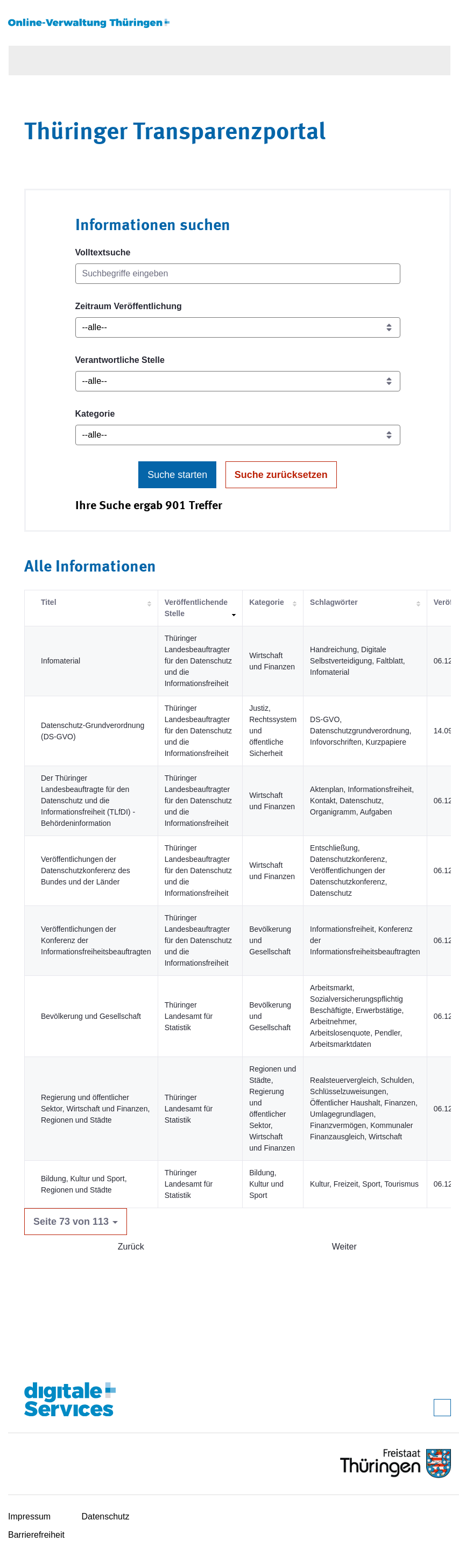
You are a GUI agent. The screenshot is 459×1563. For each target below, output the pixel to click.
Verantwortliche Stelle (120, 360)
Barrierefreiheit (36, 1534)
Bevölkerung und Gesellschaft (91, 1016)
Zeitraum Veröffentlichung (128, 306)
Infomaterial (60, 660)
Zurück (131, 1246)
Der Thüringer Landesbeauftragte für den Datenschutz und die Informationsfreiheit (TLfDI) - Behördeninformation (88, 800)
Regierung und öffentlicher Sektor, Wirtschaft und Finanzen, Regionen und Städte (95, 1108)
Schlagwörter (334, 602)
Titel (49, 602)
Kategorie (95, 413)
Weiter (344, 1246)
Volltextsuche (103, 252)
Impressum (29, 1516)
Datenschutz (106, 1516)
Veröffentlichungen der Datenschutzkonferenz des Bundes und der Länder (85, 870)
